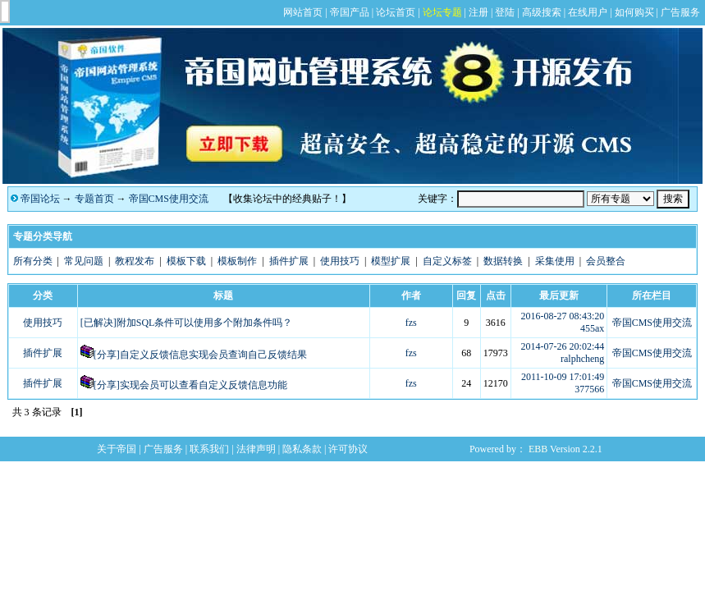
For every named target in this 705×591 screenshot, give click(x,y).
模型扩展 (390, 261)
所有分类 (33, 261)
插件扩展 (289, 261)
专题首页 (94, 198)
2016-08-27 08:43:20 (563, 316)
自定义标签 (447, 261)
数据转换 (503, 261)
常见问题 (83, 261)
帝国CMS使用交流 (168, 198)
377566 (589, 389)
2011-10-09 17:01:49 (562, 377)
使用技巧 (339, 261)
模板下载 (186, 261)
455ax (592, 328)
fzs (411, 322)
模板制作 (237, 261)
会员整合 (605, 261)
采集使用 (555, 261)
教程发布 (134, 261)
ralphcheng (582, 358)
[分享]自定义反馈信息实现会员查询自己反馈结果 (200, 354)
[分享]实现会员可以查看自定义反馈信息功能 (190, 385)
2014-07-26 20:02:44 (563, 346)
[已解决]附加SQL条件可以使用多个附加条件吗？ (186, 322)
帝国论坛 (40, 198)
